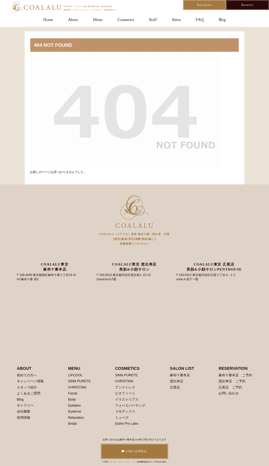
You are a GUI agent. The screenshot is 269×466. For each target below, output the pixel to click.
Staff (153, 19)
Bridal (72, 423)
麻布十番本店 (180, 375)
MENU (74, 368)
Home (48, 19)
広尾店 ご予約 (230, 387)
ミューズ (122, 417)
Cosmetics (126, 19)
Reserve (247, 5)
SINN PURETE (79, 381)
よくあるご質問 (28, 393)
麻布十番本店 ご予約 (235, 375)
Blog (222, 19)
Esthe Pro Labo (126, 423)
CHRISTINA (77, 387)
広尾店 (175, 387)
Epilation (74, 405)
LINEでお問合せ (134, 451)
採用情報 (23, 417)
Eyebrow (74, 411)
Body (72, 399)
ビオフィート (125, 393)
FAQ (200, 19)
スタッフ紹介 (27, 387)
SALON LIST (182, 368)
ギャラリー (25, 405)
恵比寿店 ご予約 (232, 381)
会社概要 (23, 411)
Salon (176, 19)
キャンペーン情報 (30, 381)
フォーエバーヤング (130, 405)
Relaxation (76, 417)
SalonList (204, 5)
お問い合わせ (229, 393)
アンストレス (125, 387)
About (73, 19)
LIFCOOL (75, 375)
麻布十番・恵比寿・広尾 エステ (123, 462)
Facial (72, 393)
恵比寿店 (176, 381)
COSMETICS (127, 368)
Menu (98, 19)
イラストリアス (127, 399)
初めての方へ (27, 375)
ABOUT (24, 368)
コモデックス (125, 411)
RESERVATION (233, 368)
